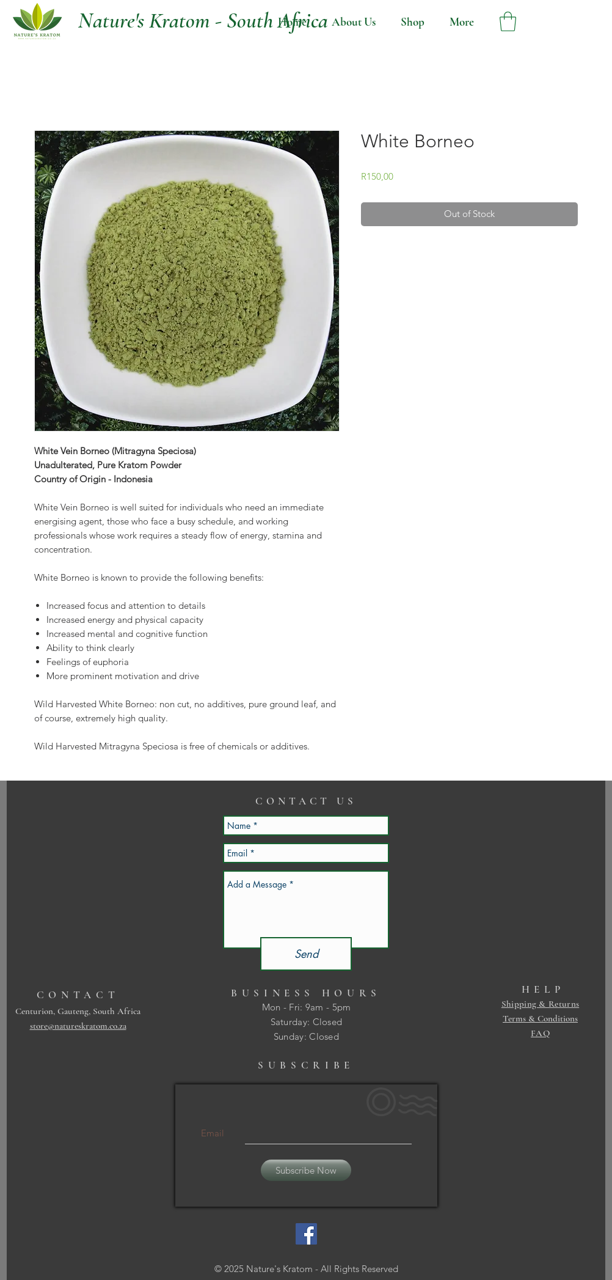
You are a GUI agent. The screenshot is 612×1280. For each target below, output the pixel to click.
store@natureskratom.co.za (78, 1025)
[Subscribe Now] (306, 1170)
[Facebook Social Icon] (306, 1234)
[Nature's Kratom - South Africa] (203, 21)
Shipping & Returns (540, 1003)
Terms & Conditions (540, 1018)
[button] (508, 21)
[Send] (306, 954)
